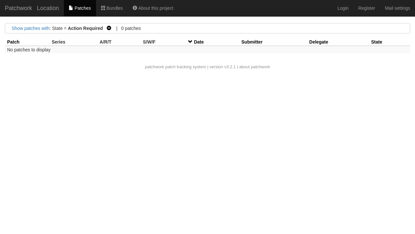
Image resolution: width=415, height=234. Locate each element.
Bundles (112, 8)
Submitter (252, 42)
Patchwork (18, 8)
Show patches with (31, 28)
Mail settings (397, 8)
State (376, 42)
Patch (13, 42)
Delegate (318, 42)
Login (343, 8)
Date (199, 42)
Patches (80, 8)
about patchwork (254, 66)
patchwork (154, 66)
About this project (153, 8)
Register (366, 8)
